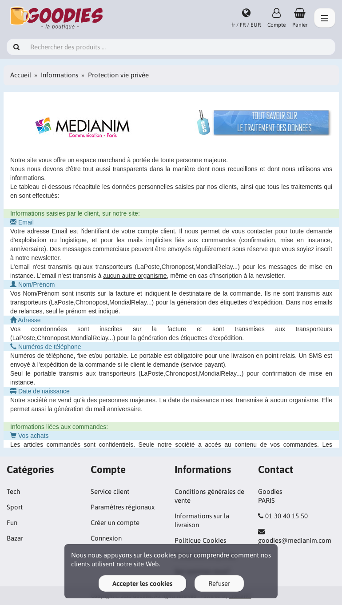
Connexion (106, 538)
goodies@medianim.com (294, 540)
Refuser (219, 583)
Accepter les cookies (142, 583)
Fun (12, 522)
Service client (110, 491)
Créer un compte (115, 522)
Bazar (15, 538)
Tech (13, 491)
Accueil (20, 75)
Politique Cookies (200, 540)
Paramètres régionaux (123, 507)
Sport (15, 507)
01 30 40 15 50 (286, 516)
